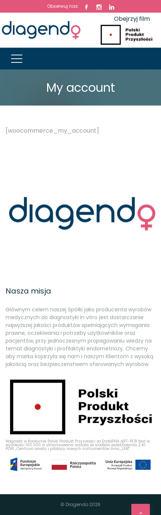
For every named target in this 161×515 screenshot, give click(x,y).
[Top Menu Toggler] (17, 59)
